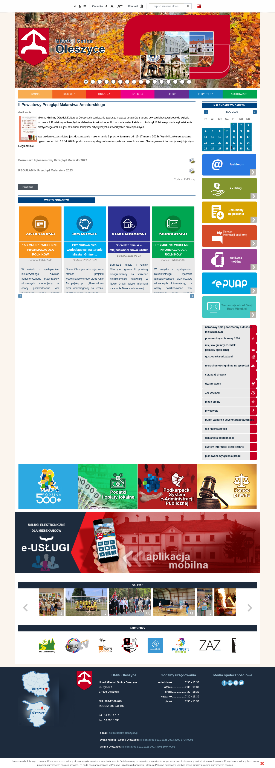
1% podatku (212, 392)
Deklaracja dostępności (219, 437)
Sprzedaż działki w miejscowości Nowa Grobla (128, 247)
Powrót (28, 187)
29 (233, 148)
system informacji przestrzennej (224, 446)
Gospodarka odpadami (219, 356)
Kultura (69, 93)
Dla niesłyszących (216, 428)
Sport (172, 93)
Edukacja (103, 93)
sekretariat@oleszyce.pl (123, 732)
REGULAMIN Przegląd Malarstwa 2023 (45, 170)
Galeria (137, 93)
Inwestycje (84, 234)
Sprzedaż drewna (215, 374)
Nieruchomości (129, 234)
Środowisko (239, 93)
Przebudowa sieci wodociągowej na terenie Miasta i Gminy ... (84, 249)
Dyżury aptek (213, 383)
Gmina (35, 93)
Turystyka (205, 93)
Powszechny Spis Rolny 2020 (222, 338)
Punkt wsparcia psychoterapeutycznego (229, 419)
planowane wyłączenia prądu (223, 455)
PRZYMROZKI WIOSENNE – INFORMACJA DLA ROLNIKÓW (40, 249)
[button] (262, 763)
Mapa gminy (213, 401)
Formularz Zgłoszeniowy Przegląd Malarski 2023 (52, 160)
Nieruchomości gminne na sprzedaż (227, 365)
